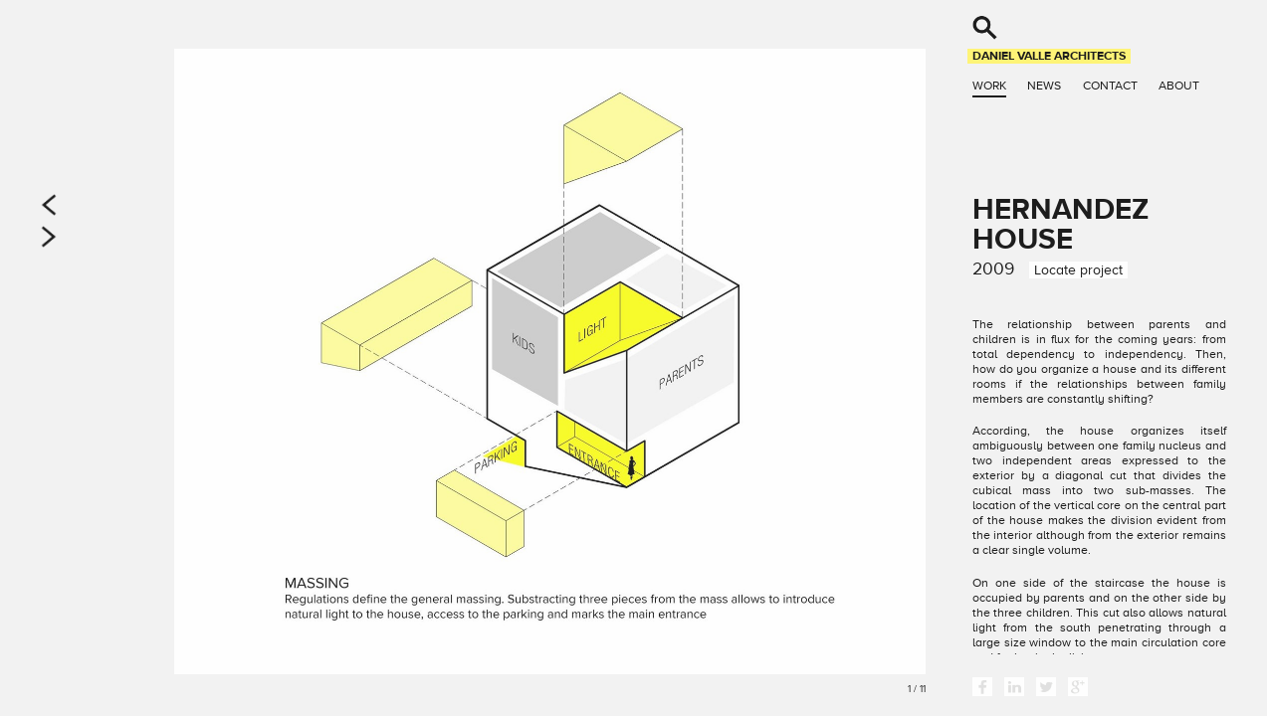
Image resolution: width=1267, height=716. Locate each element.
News (1044, 85)
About (1179, 85)
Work (989, 85)
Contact (1110, 85)
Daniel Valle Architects (1049, 56)
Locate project (1078, 270)
